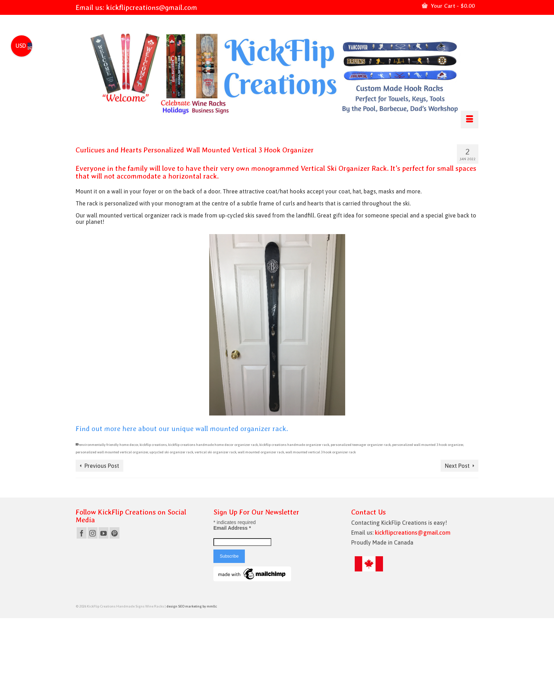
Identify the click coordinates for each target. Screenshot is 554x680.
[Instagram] (93, 533)
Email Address (232, 528)
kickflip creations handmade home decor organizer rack (213, 445)
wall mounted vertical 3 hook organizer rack (320, 452)
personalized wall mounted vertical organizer (112, 452)
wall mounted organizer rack (261, 452)
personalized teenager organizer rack (361, 445)
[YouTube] (103, 533)
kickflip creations (153, 445)
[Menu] (469, 119)
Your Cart (448, 5)
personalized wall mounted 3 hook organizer (427, 445)
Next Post (457, 466)
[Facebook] (82, 533)
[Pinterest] (114, 533)
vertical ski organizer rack (215, 452)
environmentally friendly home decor (108, 445)
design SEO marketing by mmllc (191, 606)
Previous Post (101, 466)
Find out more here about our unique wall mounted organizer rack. (182, 428)
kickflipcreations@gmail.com (151, 7)
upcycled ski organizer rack (171, 452)
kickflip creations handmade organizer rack (294, 445)
